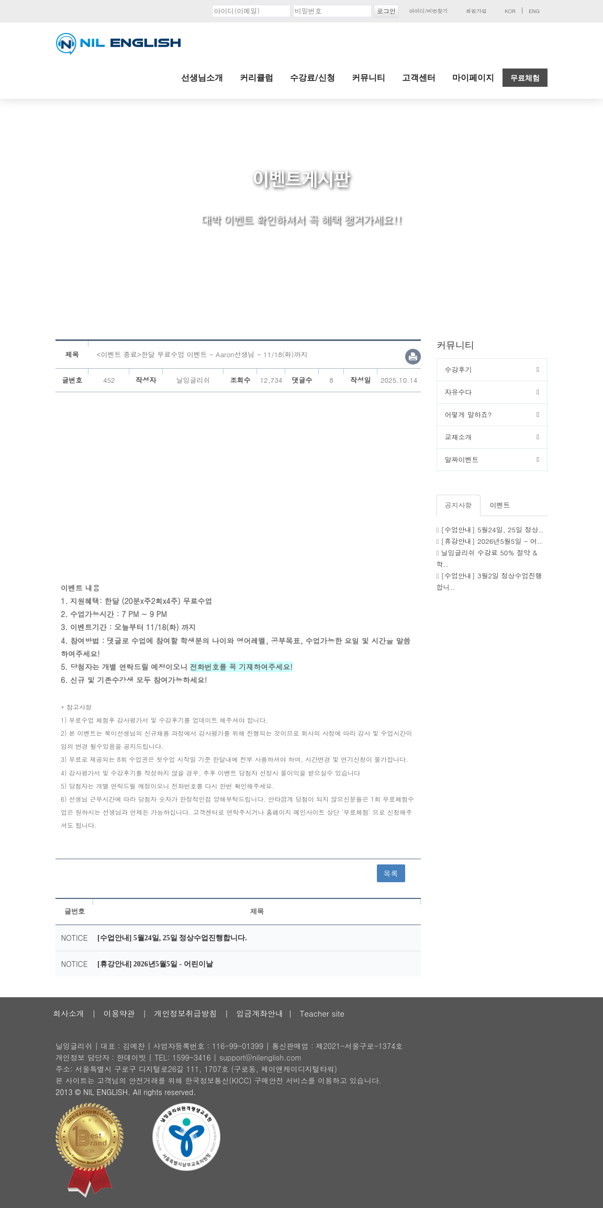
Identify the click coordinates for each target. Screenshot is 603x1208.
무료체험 (525, 78)
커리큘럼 (256, 78)
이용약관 (119, 1013)
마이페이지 (473, 78)
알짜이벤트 (462, 459)
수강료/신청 (312, 78)
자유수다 (458, 392)
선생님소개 (202, 78)
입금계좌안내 (259, 1013)
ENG (534, 11)
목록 (391, 873)
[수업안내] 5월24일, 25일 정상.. (492, 529)
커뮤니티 (368, 78)
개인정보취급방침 (185, 1013)
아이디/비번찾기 (428, 11)
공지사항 (458, 505)
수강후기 (458, 369)
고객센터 (419, 78)
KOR (510, 11)
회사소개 (68, 1013)
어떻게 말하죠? (468, 414)
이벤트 (500, 505)
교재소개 (458, 437)
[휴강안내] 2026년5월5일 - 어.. (491, 541)
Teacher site (322, 1013)
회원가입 (476, 11)
